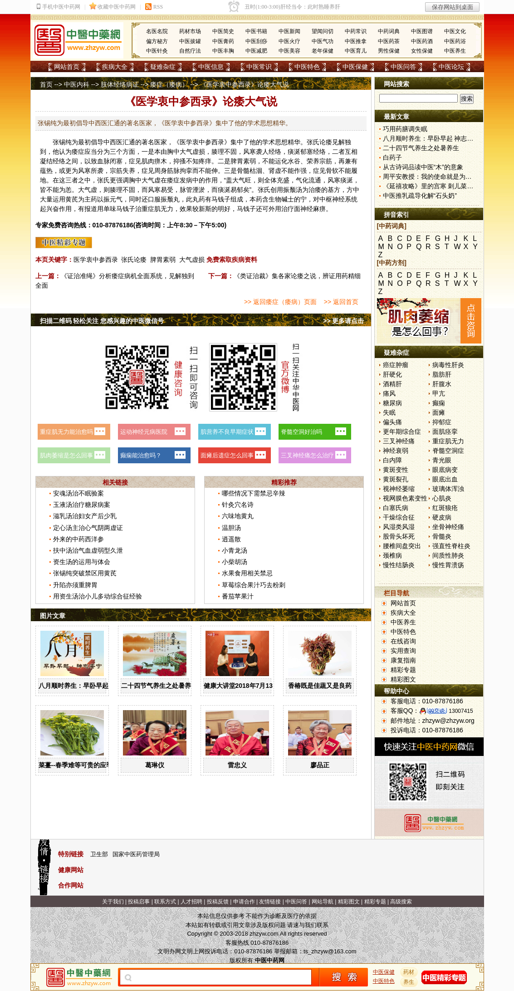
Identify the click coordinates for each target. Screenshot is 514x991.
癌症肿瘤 (395, 364)
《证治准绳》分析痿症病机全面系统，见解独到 (127, 276)
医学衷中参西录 (95, 259)
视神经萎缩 (399, 488)
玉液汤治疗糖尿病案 (81, 504)
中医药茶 (389, 41)
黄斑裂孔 (395, 479)
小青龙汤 (234, 550)
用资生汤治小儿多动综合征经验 (97, 596)
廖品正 (319, 765)
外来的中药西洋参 (78, 539)
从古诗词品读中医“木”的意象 (423, 167)
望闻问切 (322, 31)
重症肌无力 (448, 441)
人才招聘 (191, 901)
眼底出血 (445, 479)
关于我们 (113, 901)
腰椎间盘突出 (402, 545)
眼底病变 (445, 469)
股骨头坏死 (399, 536)
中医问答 (403, 66)
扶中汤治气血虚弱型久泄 (88, 550)
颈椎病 (392, 555)
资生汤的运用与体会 (81, 561)
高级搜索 (401, 901)
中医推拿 (356, 41)
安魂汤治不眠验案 (78, 493)
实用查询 (403, 650)
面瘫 (438, 412)
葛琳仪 (154, 765)
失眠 (389, 412)
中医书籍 (256, 31)
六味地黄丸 (238, 516)
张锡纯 (62, 142)
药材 (408, 972)
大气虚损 (192, 259)
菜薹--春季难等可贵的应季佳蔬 (82, 765)
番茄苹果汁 (238, 596)
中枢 (325, 199)
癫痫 (438, 403)
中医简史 (223, 31)
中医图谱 (422, 31)
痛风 (389, 393)
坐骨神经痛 (448, 526)
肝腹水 (441, 384)
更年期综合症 (402, 431)
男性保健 (389, 51)
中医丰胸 (223, 51)
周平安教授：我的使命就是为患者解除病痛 (443, 176)
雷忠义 (237, 765)
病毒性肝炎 (448, 364)
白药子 (392, 157)
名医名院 (157, 31)
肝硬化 (392, 374)
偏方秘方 (157, 41)
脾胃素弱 (163, 259)
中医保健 (355, 66)
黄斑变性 (395, 469)
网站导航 (322, 901)
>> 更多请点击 (343, 320)
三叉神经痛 (399, 441)
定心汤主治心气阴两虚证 (88, 527)
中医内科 (76, 84)
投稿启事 (139, 901)
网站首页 (66, 66)
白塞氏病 (395, 507)
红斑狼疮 (445, 507)
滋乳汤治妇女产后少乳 (85, 516)
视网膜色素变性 (405, 498)
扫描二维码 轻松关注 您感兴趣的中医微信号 (102, 320)
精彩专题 (403, 669)
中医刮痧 (256, 41)
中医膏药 (223, 41)
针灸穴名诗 (238, 504)
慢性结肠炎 (399, 565)
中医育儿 (356, 51)
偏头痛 (392, 422)
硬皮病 (441, 517)
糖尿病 (392, 403)
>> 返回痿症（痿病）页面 (280, 301)
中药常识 (356, 31)
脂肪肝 (441, 374)
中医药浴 (455, 41)
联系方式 (165, 901)
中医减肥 (256, 51)
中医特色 (307, 66)
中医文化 (455, 31)
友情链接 (270, 901)
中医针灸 (157, 51)
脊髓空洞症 (448, 450)
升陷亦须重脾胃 (75, 585)
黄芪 (71, 199)
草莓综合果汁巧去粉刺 (253, 585)
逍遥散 (231, 539)
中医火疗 (289, 41)
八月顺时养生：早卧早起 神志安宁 (87, 685)
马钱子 (220, 199)
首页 (46, 84)
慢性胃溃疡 (448, 565)
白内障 (392, 460)
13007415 (461, 711)
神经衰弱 (395, 450)
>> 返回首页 (341, 301)
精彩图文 (403, 679)
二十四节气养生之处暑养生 (159, 685)
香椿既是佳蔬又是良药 (320, 685)
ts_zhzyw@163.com (330, 951)
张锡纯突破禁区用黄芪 (85, 573)
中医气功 (322, 41)
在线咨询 (403, 641)
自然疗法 (190, 51)
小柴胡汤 (234, 561)
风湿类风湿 (399, 526)
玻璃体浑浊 (448, 488)
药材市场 (190, 31)
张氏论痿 (134, 259)
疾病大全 (114, 66)
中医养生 (455, 51)
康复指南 (403, 660)
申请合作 (244, 901)
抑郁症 (441, 422)
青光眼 (441, 460)
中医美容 (289, 51)
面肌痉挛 (445, 431)
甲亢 (438, 393)
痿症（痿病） (169, 84)
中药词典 (389, 31)
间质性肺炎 (448, 555)
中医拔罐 (190, 41)
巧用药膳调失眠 (405, 128)
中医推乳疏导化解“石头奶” (420, 195)
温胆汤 (231, 527)
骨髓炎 (441, 536)
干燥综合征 (399, 517)
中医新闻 (289, 31)
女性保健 (422, 51)
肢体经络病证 (120, 84)
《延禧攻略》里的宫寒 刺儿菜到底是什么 (441, 186)
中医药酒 (422, 41)
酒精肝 (392, 384)
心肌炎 (441, 498)
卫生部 (99, 854)
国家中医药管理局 (136, 854)
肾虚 (275, 170)
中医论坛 (451, 66)
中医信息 (211, 66)
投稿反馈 (218, 901)
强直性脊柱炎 (451, 545)
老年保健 (322, 51)
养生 (408, 982)
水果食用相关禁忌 (247, 573)
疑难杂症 (163, 66)
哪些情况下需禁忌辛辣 (253, 493)
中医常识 (259, 66)
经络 (275, 151)
